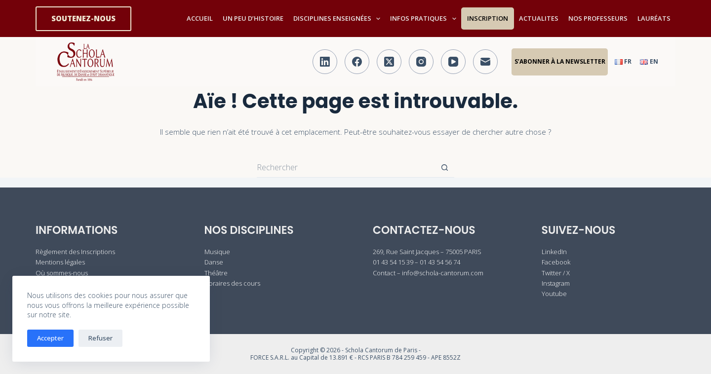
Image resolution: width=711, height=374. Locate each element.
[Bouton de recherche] (444, 168)
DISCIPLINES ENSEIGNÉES (339, 19)
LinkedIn (554, 251)
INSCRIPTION (487, 18)
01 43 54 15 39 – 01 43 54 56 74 (416, 262)
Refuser (100, 338)
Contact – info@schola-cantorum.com (428, 272)
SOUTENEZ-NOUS (83, 18)
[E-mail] (485, 61)
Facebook (556, 262)
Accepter (50, 338)
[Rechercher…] (345, 168)
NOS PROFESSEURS (598, 18)
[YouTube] (453, 61)
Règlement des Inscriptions (75, 251)
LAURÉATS (654, 18)
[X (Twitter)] (389, 61)
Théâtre (216, 272)
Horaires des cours (232, 283)
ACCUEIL (200, 18)
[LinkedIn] (325, 61)
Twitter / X (556, 272)
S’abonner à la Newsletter (559, 61)
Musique (217, 251)
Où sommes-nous (62, 272)
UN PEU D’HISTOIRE (253, 18)
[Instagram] (421, 61)
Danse (213, 262)
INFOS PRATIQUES (425, 19)
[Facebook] (357, 61)
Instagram (556, 283)
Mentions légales (60, 262)
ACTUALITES (538, 18)
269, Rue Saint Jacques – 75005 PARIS (427, 251)
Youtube (554, 293)
